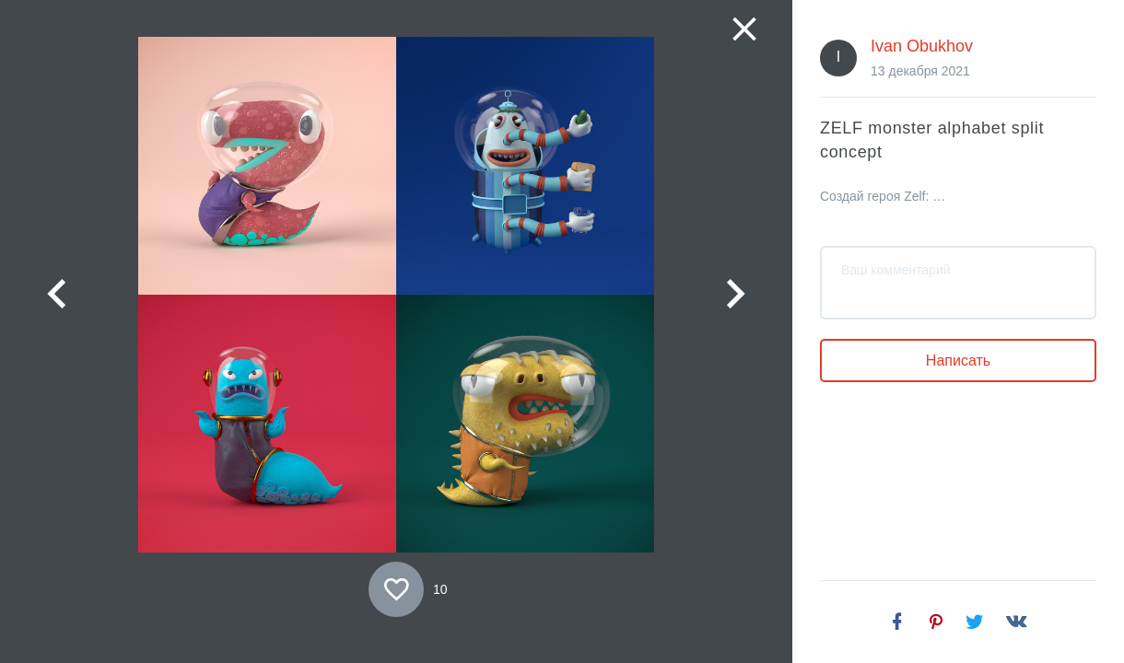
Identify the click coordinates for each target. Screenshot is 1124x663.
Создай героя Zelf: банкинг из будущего (885, 196)
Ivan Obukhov (922, 46)
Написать (958, 360)
